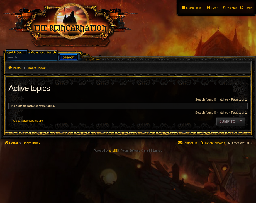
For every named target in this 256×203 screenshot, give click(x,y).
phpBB (113, 150)
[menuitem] (246, 7)
